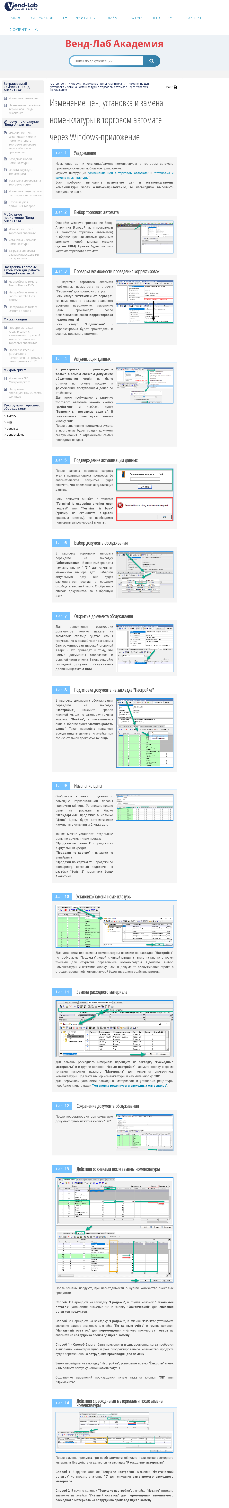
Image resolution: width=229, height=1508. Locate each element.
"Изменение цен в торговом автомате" (118, 173)
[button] (23, 87)
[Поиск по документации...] (106, 60)
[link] (36, 29)
